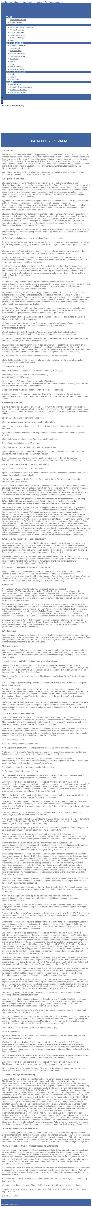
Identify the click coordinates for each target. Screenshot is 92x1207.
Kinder (12, 74)
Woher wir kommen (17, 38)
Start (9, 17)
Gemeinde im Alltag (17, 56)
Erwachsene (14, 79)
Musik (12, 61)
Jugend (13, 77)
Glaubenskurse (15, 51)
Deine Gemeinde (15, 43)
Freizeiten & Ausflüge (18, 69)
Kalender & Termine (17, 45)
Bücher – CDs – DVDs (18, 90)
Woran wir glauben (17, 32)
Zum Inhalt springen (35, 2)
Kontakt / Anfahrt (16, 22)
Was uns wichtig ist (17, 35)
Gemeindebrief (15, 84)
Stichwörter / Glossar (18, 20)
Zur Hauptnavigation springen (13, 2)
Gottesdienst (15, 48)
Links (12, 40)
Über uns (11, 25)
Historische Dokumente (19, 92)
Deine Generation (16, 72)
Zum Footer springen (54, 2)
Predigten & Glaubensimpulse (21, 87)
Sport (12, 64)
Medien (10, 82)
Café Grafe (14, 59)
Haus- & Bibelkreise (17, 53)
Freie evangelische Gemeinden (21, 27)
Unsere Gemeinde (17, 30)
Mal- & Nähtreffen (16, 67)
